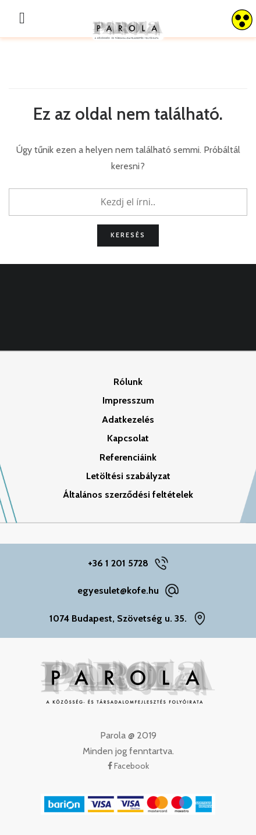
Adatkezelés (128, 419)
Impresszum (128, 400)
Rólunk (128, 381)
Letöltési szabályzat (128, 475)
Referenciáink (128, 457)
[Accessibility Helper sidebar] (242, 20)
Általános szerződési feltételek (128, 494)
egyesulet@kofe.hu (118, 590)
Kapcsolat (128, 438)
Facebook (128, 766)
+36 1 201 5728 (118, 563)
